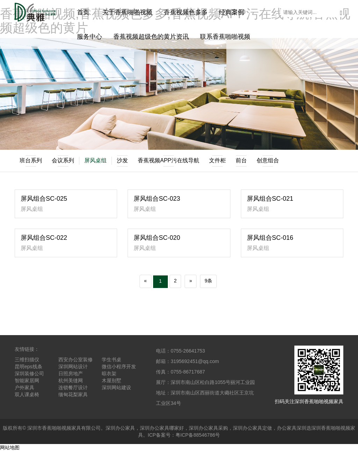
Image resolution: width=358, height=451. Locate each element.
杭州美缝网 (70, 380)
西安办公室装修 (75, 359)
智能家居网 (27, 380)
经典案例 (231, 12)
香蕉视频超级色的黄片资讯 (151, 36)
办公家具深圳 (291, 428)
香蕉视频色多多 (186, 12)
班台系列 (31, 161)
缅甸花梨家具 (73, 394)
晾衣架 (109, 373)
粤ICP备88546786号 (198, 435)
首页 (83, 12)
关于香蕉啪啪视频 (127, 12)
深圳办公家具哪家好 (162, 428)
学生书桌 (111, 359)
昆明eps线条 (28, 366)
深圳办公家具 (120, 428)
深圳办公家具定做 (252, 428)
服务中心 (89, 36)
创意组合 (268, 161)
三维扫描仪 (27, 359)
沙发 (122, 161)
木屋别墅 (111, 380)
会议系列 (63, 161)
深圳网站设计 (73, 366)
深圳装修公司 (29, 373)
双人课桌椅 (27, 394)
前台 (241, 161)
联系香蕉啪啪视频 (225, 36)
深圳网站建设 (116, 387)
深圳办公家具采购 (208, 428)
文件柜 (217, 161)
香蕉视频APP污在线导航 (168, 161)
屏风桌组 (95, 160)
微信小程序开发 (119, 366)
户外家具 (24, 387)
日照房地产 (70, 373)
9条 (208, 280)
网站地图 (10, 447)
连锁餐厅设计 (73, 387)
